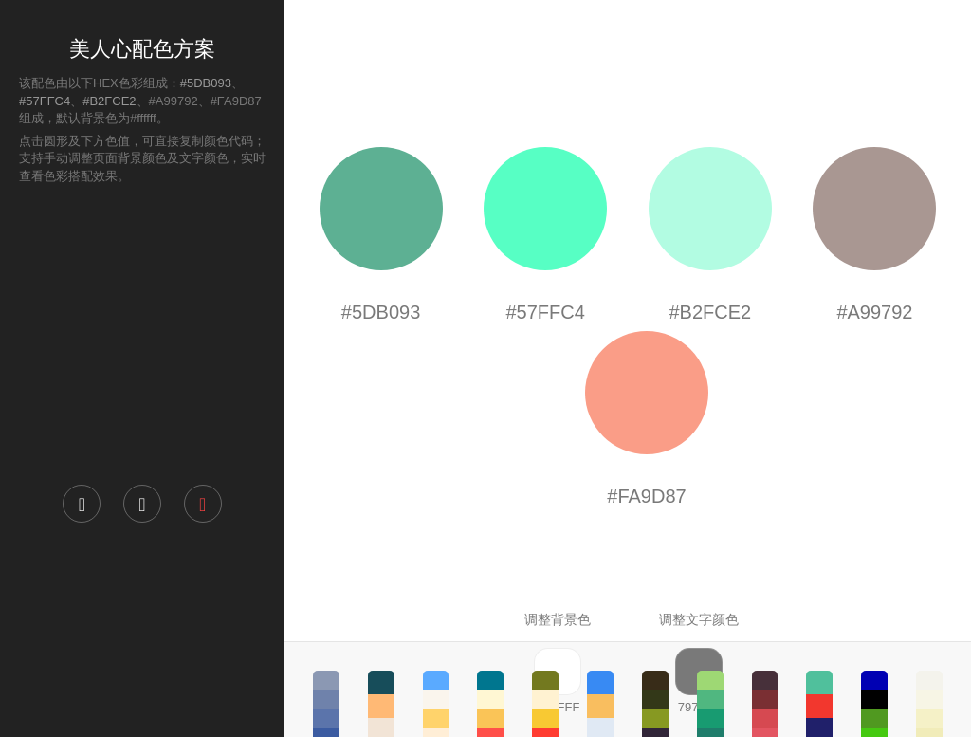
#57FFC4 (44, 101)
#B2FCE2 (109, 101)
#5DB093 (205, 83)
